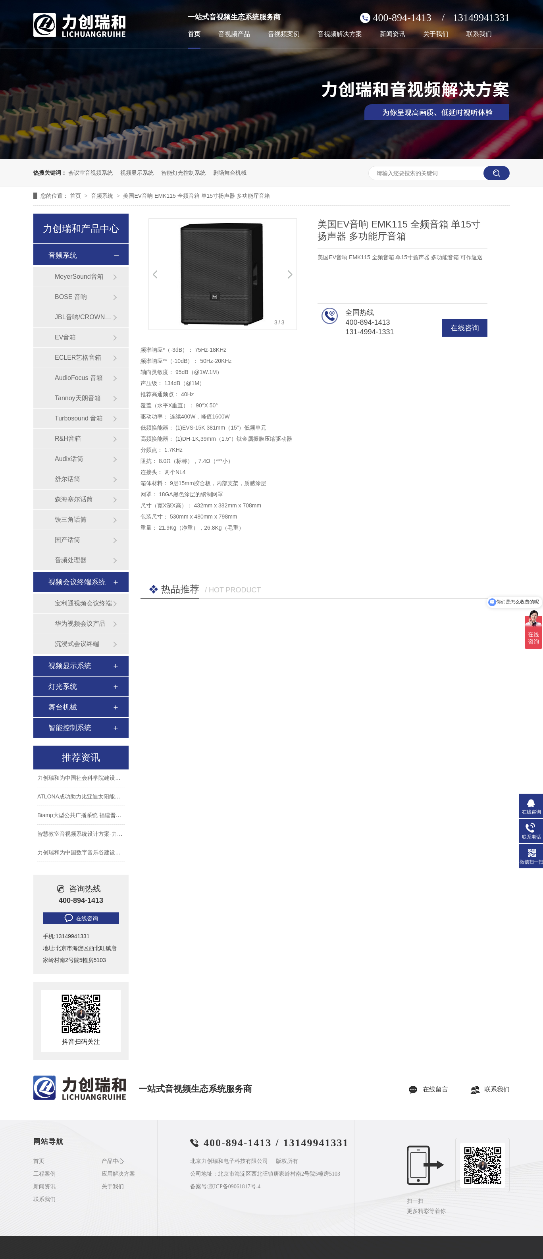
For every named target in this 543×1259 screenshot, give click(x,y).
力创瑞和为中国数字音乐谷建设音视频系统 (90, 853)
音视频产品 (234, 34)
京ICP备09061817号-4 (234, 1187)
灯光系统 (62, 686)
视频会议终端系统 (77, 582)
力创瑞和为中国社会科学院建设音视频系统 (90, 779)
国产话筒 (67, 539)
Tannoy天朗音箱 (78, 398)
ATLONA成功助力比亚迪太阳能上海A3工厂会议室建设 (104, 797)
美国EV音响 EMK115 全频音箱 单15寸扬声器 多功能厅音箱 (196, 196)
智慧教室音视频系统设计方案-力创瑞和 (85, 835)
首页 (194, 34)
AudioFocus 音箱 (79, 377)
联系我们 (479, 34)
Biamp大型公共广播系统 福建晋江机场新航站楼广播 (101, 816)
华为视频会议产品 (80, 623)
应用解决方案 (118, 1174)
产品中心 (113, 1161)
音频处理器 (71, 560)
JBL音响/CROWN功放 (84, 317)
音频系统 (103, 196)
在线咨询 (465, 328)
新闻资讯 (392, 34)
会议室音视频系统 (90, 173)
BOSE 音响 (71, 296)
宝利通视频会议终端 (83, 603)
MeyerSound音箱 (79, 276)
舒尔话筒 (67, 479)
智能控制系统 (69, 728)
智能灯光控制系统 (183, 173)
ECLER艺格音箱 (78, 357)
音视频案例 (284, 34)
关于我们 (436, 34)
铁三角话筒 (71, 519)
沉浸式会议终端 (77, 643)
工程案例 (44, 1174)
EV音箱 (65, 337)
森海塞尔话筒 (74, 499)
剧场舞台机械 (229, 173)
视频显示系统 (137, 173)
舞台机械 (62, 707)
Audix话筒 (69, 458)
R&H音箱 (68, 438)
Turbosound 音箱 (79, 418)
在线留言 (435, 1089)
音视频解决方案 (340, 34)
